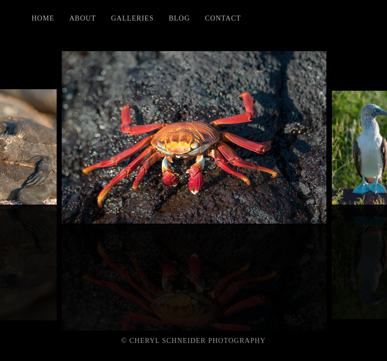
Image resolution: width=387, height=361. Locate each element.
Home (43, 18)
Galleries (132, 18)
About (82, 18)
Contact (223, 18)
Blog (179, 18)
